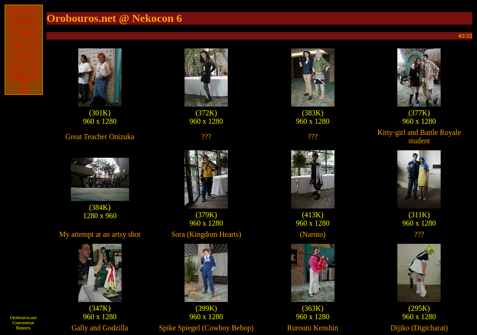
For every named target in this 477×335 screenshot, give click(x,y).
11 (23, 44)
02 (23, 10)
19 (13, 77)
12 (34, 44)
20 (23, 77)
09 (34, 33)
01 (13, 10)
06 (34, 22)
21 (34, 77)
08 (23, 33)
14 (23, 55)
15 (34, 55)
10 (13, 44)
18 (34, 66)
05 (23, 22)
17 (23, 66)
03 (34, 10)
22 (23, 89)
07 (13, 33)
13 (13, 55)
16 (13, 66)
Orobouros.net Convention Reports (23, 322)
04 (13, 22)
